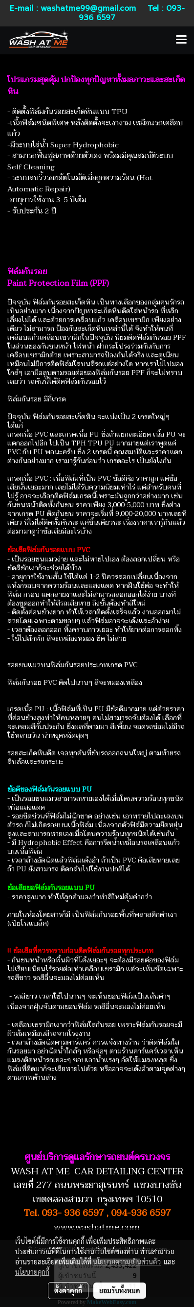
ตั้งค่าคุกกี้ (68, 1290)
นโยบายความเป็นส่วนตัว (127, 1261)
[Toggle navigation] (181, 40)
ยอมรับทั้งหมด (119, 1290)
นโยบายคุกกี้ (32, 1271)
